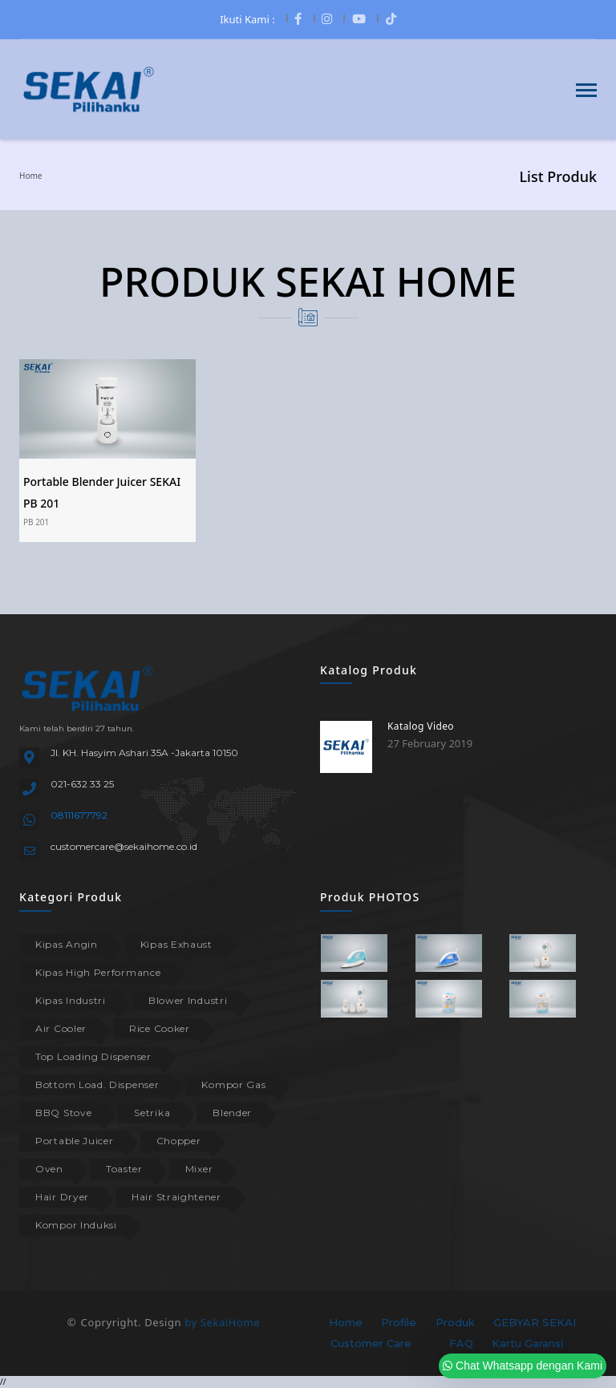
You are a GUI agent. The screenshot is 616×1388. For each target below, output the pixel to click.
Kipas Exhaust (176, 944)
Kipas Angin (66, 944)
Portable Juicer (74, 1141)
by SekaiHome (222, 1322)
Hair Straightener (176, 1197)
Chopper (178, 1141)
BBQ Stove (63, 1113)
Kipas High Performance (97, 972)
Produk (455, 1322)
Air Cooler (61, 1028)
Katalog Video (420, 726)
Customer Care (370, 1343)
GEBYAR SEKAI (534, 1322)
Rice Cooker (159, 1028)
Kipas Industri (70, 1000)
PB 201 (36, 522)
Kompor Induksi (76, 1225)
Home (30, 175)
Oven (49, 1169)
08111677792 (79, 815)
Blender (232, 1113)
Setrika (152, 1113)
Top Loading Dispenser (93, 1056)
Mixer (199, 1169)
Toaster (124, 1169)
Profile (398, 1322)
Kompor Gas (233, 1084)
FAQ (461, 1343)
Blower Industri (188, 1000)
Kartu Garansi (527, 1343)
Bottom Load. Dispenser (97, 1084)
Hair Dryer (62, 1197)
